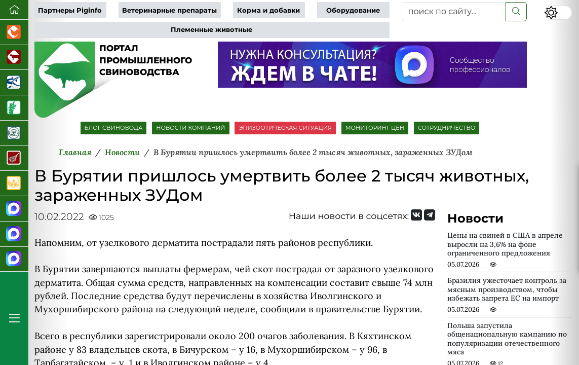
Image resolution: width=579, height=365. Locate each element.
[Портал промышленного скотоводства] (14, 57)
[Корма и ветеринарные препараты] (14, 133)
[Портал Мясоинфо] (14, 158)
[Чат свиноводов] (14, 234)
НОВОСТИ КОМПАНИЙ (190, 127)
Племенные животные (211, 29)
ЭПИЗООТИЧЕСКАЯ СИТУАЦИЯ (285, 127)
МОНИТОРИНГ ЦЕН (374, 127)
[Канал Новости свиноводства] (14, 209)
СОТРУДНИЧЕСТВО (447, 127)
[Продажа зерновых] (14, 183)
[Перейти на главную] (14, 10)
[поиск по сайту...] (454, 11)
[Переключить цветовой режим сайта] (558, 13)
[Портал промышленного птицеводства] (14, 32)
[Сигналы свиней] (14, 259)
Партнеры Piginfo (70, 10)
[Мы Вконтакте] (416, 215)
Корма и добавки (268, 10)
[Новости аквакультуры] (14, 82)
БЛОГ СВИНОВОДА (114, 127)
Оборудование (353, 10)
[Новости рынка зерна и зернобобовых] (14, 108)
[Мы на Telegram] (429, 215)
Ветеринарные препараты (169, 10)
